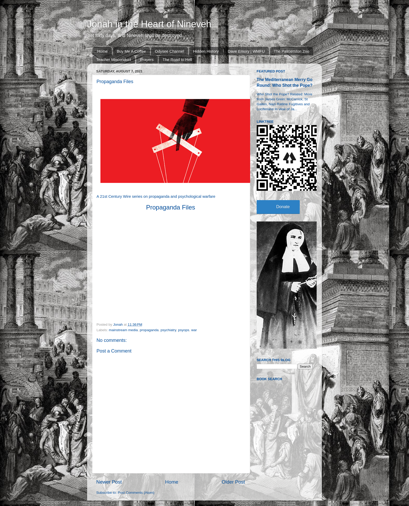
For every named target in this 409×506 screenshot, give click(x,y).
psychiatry (168, 330)
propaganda (149, 330)
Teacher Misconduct (113, 59)
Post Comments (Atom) (136, 493)
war (194, 330)
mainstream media (123, 330)
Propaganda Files (170, 207)
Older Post (233, 482)
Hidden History (206, 51)
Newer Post (109, 482)
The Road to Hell (177, 59)
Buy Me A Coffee (131, 51)
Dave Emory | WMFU (246, 51)
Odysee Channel (169, 51)
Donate (283, 207)
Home (102, 51)
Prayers (147, 59)
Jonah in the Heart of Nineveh (149, 24)
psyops (183, 330)
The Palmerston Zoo (291, 51)
